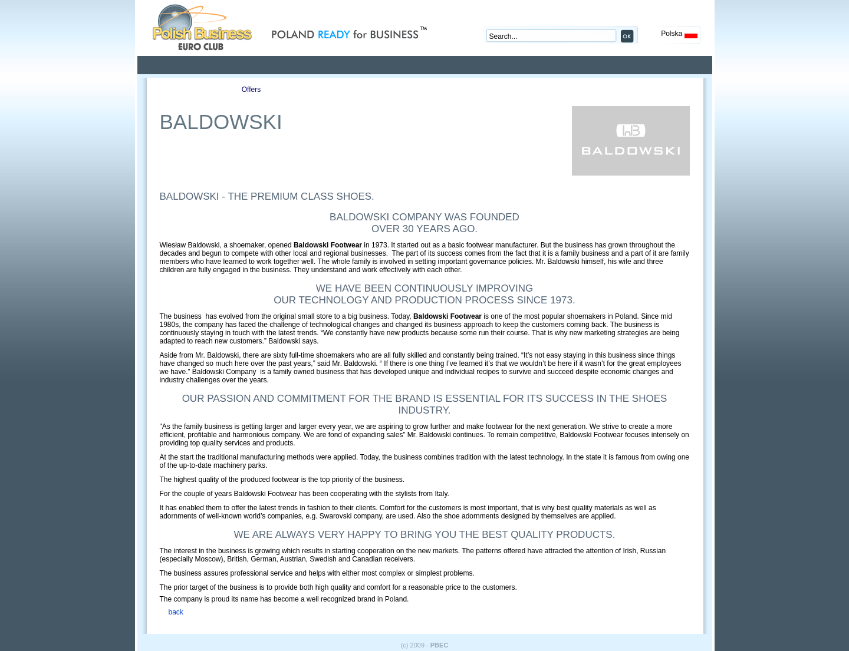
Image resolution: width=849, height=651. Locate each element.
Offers (251, 89)
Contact (454, 89)
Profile (183, 89)
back (176, 612)
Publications (319, 89)
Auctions (386, 89)
